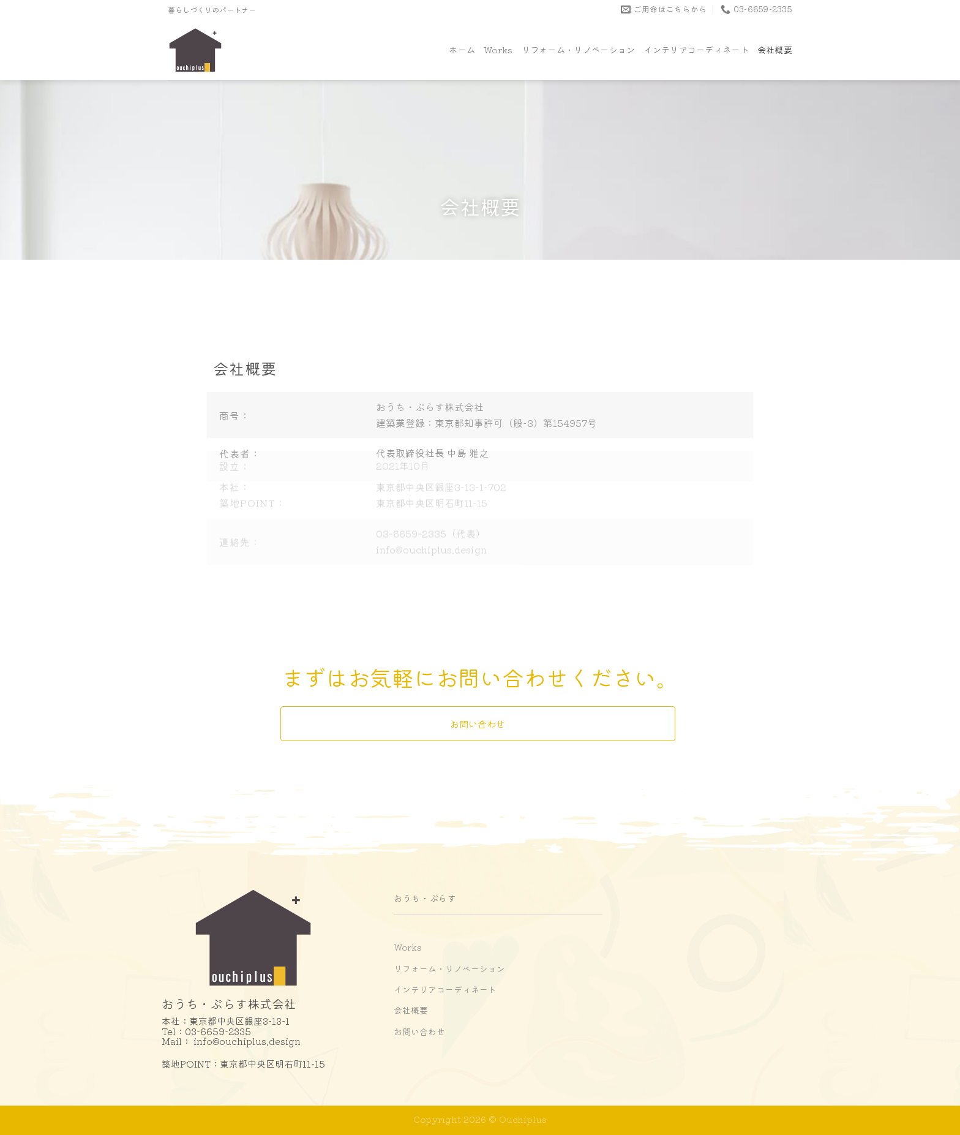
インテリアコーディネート (695, 49)
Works (498, 49)
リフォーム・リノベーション (579, 49)
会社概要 (774, 49)
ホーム (462, 49)
